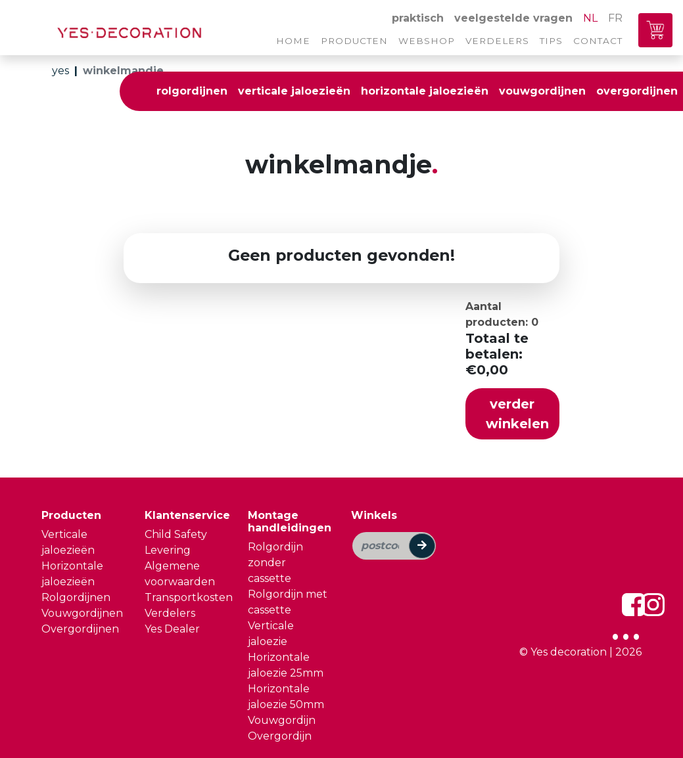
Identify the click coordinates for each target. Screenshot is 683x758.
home (293, 40)
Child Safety (176, 534)
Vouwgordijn (282, 720)
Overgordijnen (80, 629)
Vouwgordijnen (82, 613)
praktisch (418, 18)
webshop (426, 40)
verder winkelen (517, 414)
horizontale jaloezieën (424, 91)
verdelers (497, 40)
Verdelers (170, 613)
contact (598, 40)
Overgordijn (280, 736)
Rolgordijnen (75, 597)
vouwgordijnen (542, 91)
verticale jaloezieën (294, 91)
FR (615, 18)
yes (60, 70)
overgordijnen (637, 91)
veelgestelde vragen (513, 18)
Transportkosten (189, 597)
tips (551, 40)
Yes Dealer (172, 629)
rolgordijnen (191, 91)
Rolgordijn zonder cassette (275, 563)
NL (590, 18)
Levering (168, 550)
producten (354, 40)
